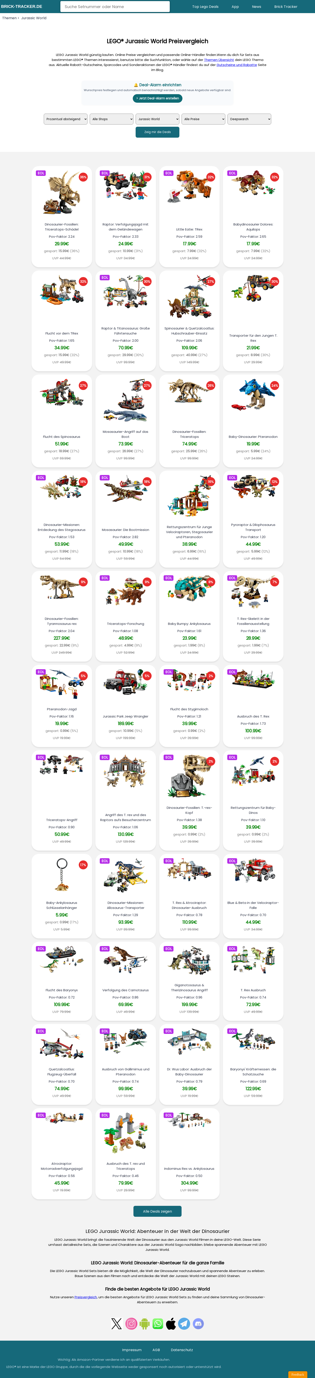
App (235, 6)
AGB (156, 1349)
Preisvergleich (86, 1297)
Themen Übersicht (219, 59)
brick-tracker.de (21, 6)
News (256, 6)
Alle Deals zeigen (157, 1211)
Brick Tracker (286, 6)
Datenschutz (182, 1349)
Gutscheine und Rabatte (237, 64)
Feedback (298, 1374)
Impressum (132, 1349)
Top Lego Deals (205, 6)
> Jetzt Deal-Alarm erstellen (157, 98)
